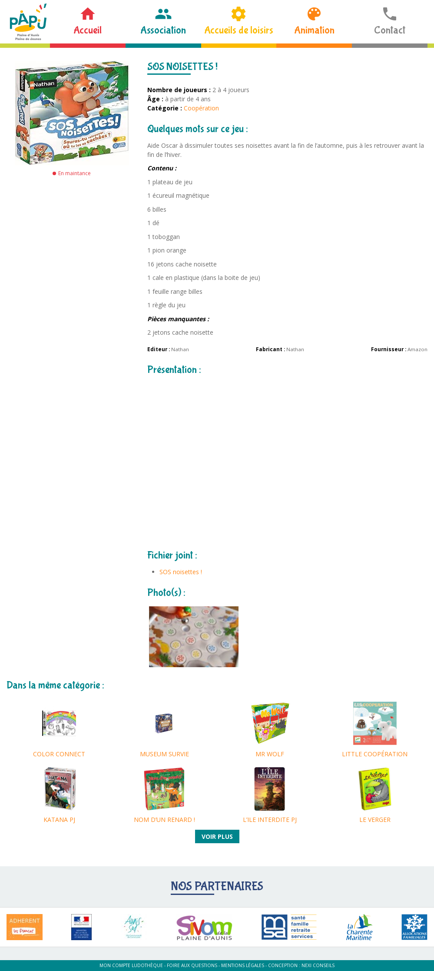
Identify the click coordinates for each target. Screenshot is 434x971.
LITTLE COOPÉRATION (374, 754)
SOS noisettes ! (180, 572)
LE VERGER (375, 819)
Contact (389, 30)
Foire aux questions (192, 965)
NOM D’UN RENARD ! (164, 819)
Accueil (87, 30)
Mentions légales (242, 965)
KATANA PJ (59, 819)
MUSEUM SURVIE (164, 754)
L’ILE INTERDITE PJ (270, 819)
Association (163, 30)
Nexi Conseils (318, 965)
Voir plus (217, 836)
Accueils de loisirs (238, 30)
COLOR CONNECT (59, 754)
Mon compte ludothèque (131, 965)
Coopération (201, 108)
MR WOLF (269, 754)
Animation (314, 30)
